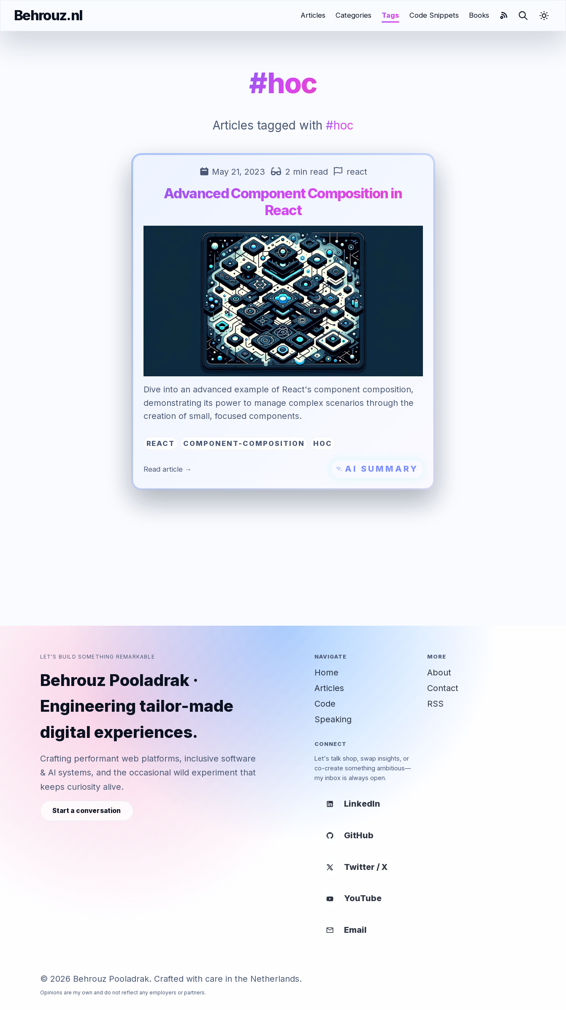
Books (479, 15)
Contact (442, 688)
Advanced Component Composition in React (283, 202)
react (357, 172)
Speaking (333, 719)
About (439, 672)
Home (326, 672)
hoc (322, 443)
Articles (313, 15)
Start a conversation (86, 811)
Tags (390, 15)
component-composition (244, 443)
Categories (353, 15)
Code (325, 704)
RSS (435, 704)
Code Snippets (434, 15)
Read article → (168, 469)
